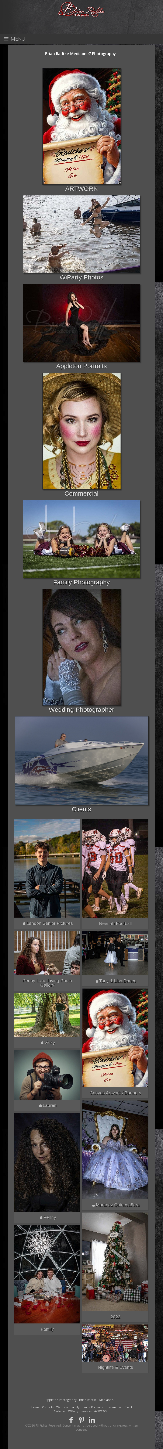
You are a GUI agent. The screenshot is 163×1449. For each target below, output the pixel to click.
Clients (81, 809)
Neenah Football (115, 923)
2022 (116, 1316)
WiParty (73, 1411)
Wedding (62, 1407)
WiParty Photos (82, 277)
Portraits (48, 1407)
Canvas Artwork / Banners (115, 1092)
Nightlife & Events (115, 1367)
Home (35, 1407)
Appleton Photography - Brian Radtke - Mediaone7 (80, 1400)
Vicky (49, 1042)
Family (47, 1329)
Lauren (49, 1105)
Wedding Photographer (81, 709)
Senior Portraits (92, 1407)
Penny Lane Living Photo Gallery (47, 982)
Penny (49, 1217)
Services (86, 1411)
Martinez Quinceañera (118, 1204)
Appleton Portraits (81, 365)
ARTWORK (81, 188)
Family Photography (81, 582)
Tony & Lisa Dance (117, 980)
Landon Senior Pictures (50, 923)
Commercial (81, 493)
